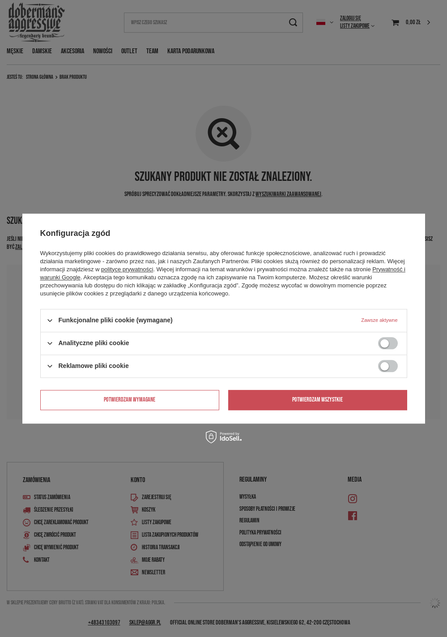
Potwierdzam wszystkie (317, 399)
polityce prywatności (127, 269)
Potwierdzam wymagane (129, 399)
